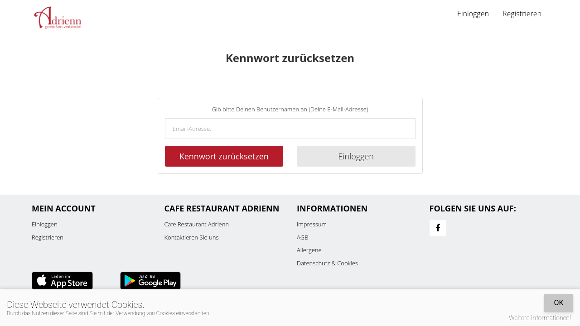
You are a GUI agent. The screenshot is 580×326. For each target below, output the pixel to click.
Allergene (309, 250)
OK (558, 302)
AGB (302, 237)
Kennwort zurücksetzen (224, 156)
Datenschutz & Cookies (327, 263)
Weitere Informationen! (540, 317)
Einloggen (473, 14)
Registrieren (522, 14)
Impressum (312, 224)
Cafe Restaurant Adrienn (196, 224)
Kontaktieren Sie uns (191, 237)
